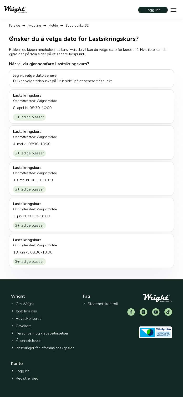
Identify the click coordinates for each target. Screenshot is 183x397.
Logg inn (153, 10)
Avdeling (34, 26)
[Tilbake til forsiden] (15, 9)
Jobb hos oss (24, 311)
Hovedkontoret (26, 318)
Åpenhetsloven (26, 340)
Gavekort (21, 326)
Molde (53, 26)
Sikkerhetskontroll (100, 303)
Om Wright (22, 303)
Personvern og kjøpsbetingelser (39, 333)
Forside (14, 26)
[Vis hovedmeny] (173, 9)
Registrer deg (24, 378)
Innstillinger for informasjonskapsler (42, 348)
